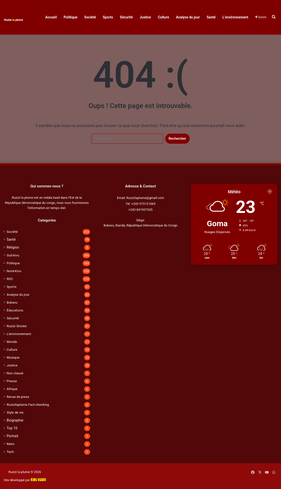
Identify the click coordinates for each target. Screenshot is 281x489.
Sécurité (126, 17)
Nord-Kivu (14, 271)
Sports (108, 17)
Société (90, 17)
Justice (145, 17)
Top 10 (12, 428)
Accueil (51, 17)
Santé (211, 17)
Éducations (15, 310)
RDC (10, 279)
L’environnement (235, 17)
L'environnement (19, 334)
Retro (10, 444)
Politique (70, 17)
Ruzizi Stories (17, 326)
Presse (12, 381)
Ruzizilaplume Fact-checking (28, 404)
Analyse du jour (188, 17)
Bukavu (12, 302)
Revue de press (18, 397)
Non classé (15, 373)
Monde (12, 342)
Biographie (15, 420)
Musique (13, 357)
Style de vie (15, 412)
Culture (163, 17)
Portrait (12, 436)
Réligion (13, 247)
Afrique (12, 389)
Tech (10, 452)
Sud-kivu (13, 255)
